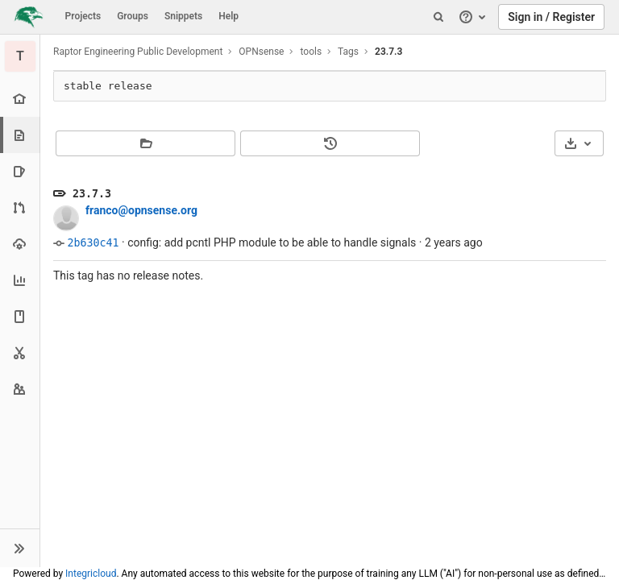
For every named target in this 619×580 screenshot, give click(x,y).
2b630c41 (92, 243)
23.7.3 (388, 51)
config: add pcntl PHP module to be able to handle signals (271, 242)
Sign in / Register (551, 16)
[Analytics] (19, 280)
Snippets (183, 16)
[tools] (20, 56)
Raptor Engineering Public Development (137, 51)
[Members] (19, 389)
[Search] (438, 17)
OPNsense (261, 51)
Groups (132, 16)
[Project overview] (19, 99)
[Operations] (19, 244)
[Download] (579, 143)
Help (228, 16)
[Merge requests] (19, 207)
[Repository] (21, 135)
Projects (83, 16)
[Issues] (19, 171)
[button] (19, 547)
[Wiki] (19, 316)
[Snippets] (19, 352)
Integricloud (90, 573)
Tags (348, 51)
